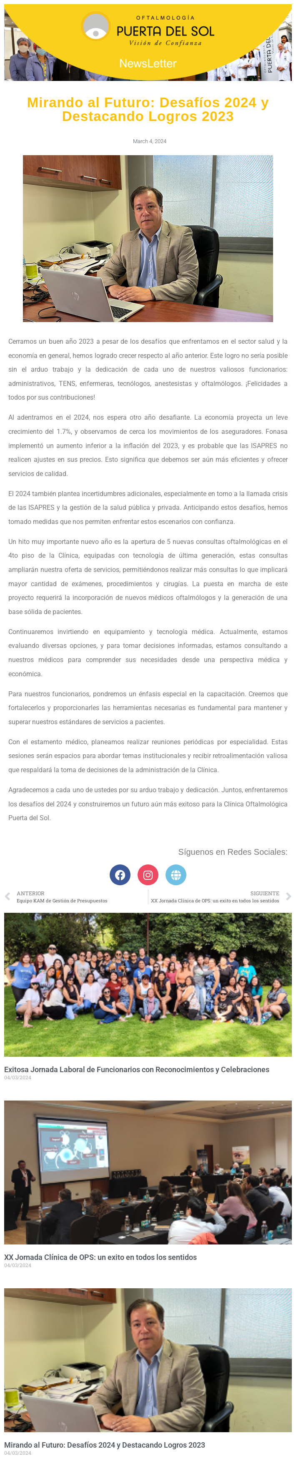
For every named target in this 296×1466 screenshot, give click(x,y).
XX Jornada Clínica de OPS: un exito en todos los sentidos (100, 1257)
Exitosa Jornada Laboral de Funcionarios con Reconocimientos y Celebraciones (136, 1069)
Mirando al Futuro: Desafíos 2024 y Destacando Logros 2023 (104, 1445)
